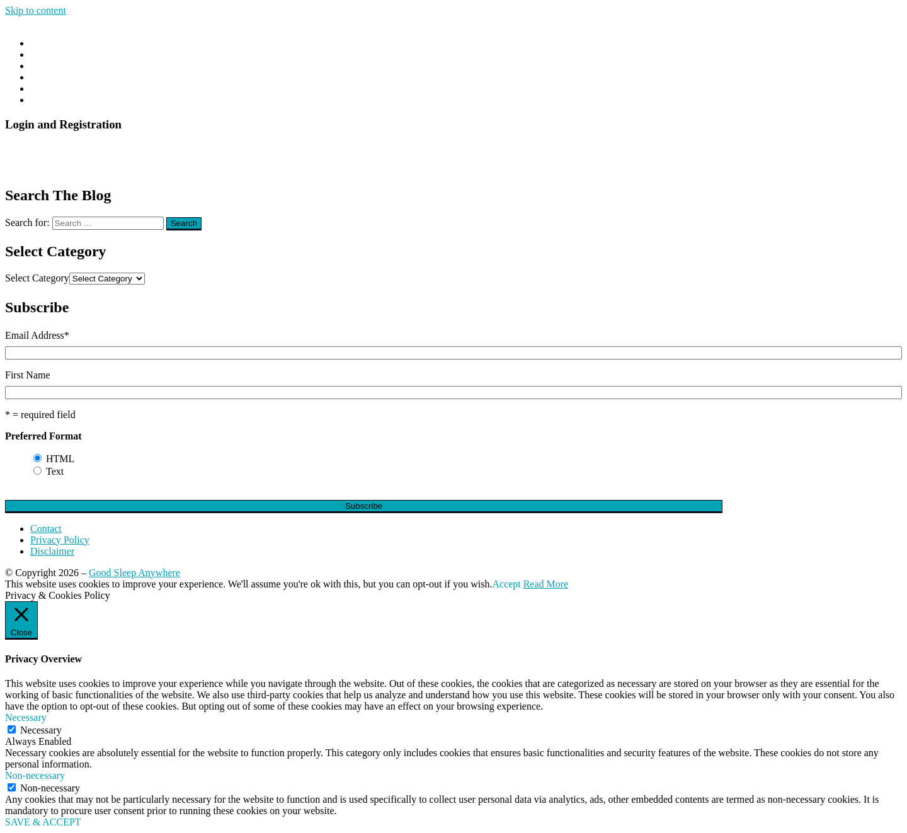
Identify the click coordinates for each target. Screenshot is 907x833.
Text (55, 471)
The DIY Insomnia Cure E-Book (96, 99)
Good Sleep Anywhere (134, 572)
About (42, 65)
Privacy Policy (59, 540)
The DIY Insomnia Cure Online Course (109, 88)
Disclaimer (52, 551)
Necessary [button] (26, 717)
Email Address (37, 335)
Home (42, 43)
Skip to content (35, 10)
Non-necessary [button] (35, 775)
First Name (27, 375)
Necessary (41, 730)
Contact (46, 77)
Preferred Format (43, 436)
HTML (60, 458)
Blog (40, 54)
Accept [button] (506, 584)
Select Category (37, 278)
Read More (546, 584)
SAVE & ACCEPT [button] (43, 822)
